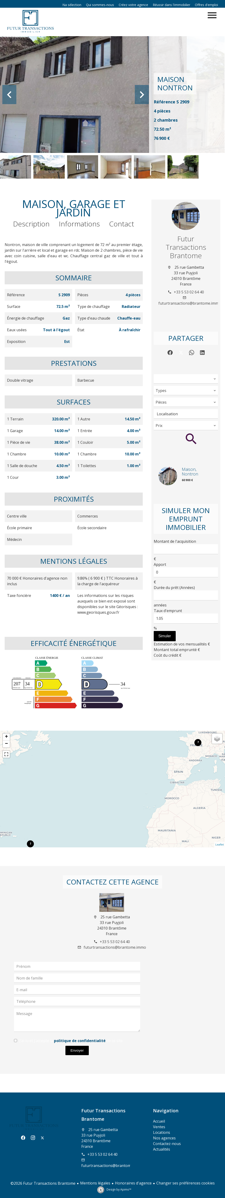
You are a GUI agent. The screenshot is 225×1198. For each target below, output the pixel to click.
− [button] (6, 743)
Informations (79, 224)
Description (31, 224)
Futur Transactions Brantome (186, 247)
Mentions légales (95, 1183)
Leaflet (219, 844)
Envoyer (77, 1050)
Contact (121, 224)
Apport (160, 564)
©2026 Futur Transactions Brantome (43, 1183)
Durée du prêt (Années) (174, 587)
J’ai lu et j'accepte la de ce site (71, 1040)
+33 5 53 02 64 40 (189, 292)
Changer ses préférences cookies (185, 1183)
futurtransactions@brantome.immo (189, 303)
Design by (118, 1189)
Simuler (164, 636)
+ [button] (6, 736)
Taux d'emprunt (168, 610)
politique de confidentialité (80, 1040)
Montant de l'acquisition (175, 541)
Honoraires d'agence (133, 1183)
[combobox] (186, 379)
